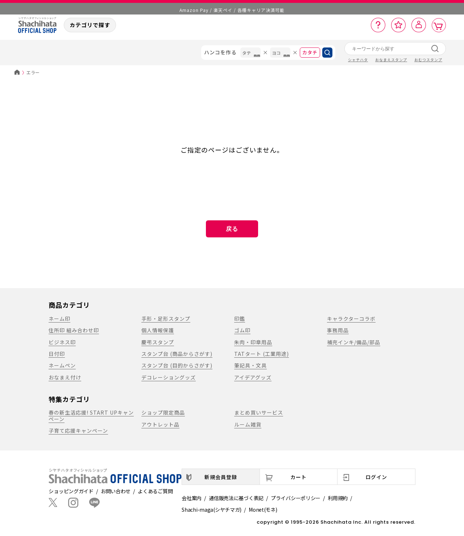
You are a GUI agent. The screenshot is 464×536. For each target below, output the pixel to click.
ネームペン (62, 365)
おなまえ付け (65, 377)
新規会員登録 (220, 477)
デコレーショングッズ (168, 377)
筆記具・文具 (250, 365)
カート (298, 477)
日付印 (57, 353)
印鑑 (239, 318)
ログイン (376, 477)
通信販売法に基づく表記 (236, 498)
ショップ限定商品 (163, 412)
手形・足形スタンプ (165, 318)
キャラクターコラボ (351, 318)
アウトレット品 (160, 424)
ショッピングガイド (71, 491)
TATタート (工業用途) (261, 353)
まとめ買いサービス (258, 412)
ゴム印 (242, 330)
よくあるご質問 (155, 491)
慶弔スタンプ (157, 342)
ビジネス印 (62, 342)
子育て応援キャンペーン (78, 430)
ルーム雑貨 (247, 424)
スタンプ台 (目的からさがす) (176, 365)
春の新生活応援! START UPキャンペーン (91, 415)
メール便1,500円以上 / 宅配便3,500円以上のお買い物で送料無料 (232, 7)
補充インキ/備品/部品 (353, 342)
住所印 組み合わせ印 (74, 330)
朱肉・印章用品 (253, 342)
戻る (232, 229)
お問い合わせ (115, 491)
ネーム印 (59, 318)
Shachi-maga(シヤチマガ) (211, 509)
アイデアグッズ (253, 377)
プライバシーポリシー (295, 498)
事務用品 (338, 330)
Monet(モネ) (263, 509)
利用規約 (338, 498)
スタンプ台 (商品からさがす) (176, 353)
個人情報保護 (157, 330)
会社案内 (192, 498)
